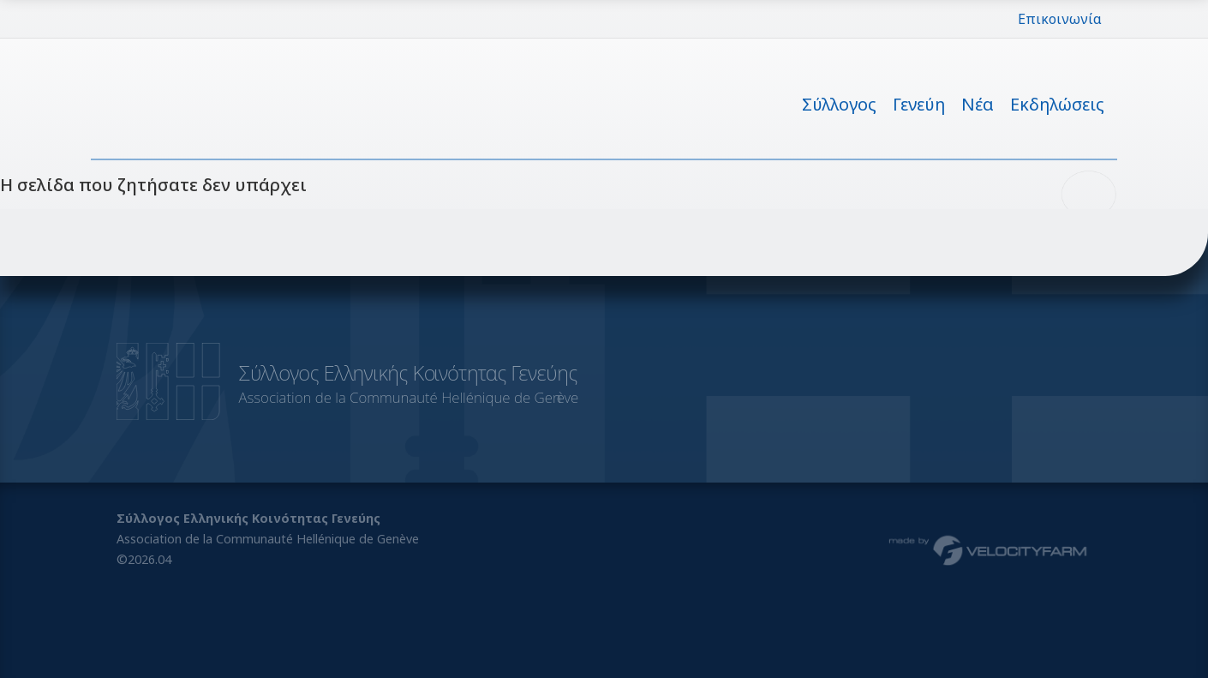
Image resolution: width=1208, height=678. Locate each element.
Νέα (977, 104)
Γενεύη (919, 104)
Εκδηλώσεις (1057, 104)
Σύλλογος (839, 104)
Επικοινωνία (1060, 18)
